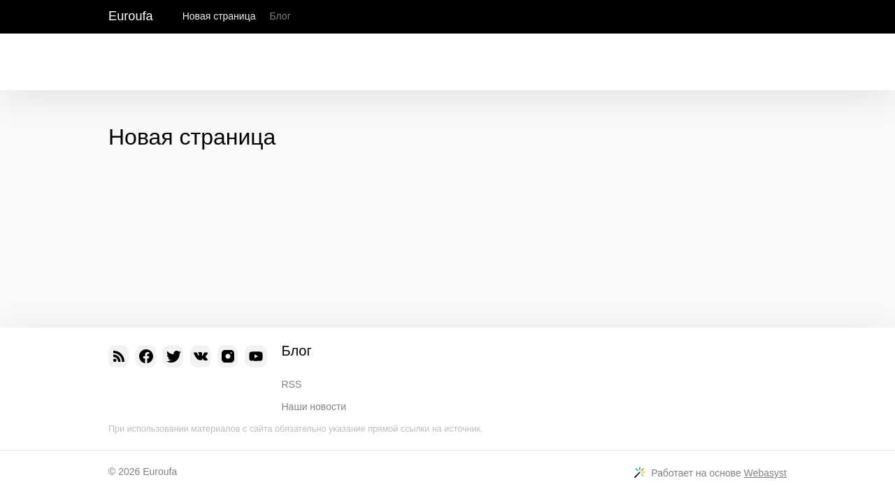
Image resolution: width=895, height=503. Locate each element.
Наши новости (314, 406)
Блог (279, 16)
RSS (292, 384)
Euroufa (130, 16)
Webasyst (765, 473)
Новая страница (219, 16)
